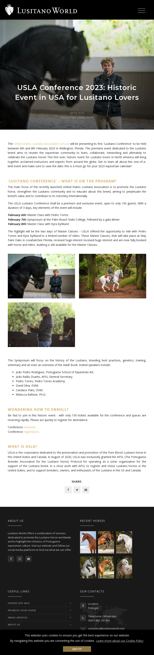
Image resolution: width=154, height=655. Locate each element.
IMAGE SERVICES (17, 617)
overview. (30, 427)
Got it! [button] (77, 649)
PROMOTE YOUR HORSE (22, 610)
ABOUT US (14, 624)
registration (31, 432)
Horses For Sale (19, 603)
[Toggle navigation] (141, 10)
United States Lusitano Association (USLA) (41, 144)
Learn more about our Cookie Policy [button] (119, 641)
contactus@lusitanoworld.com (106, 628)
